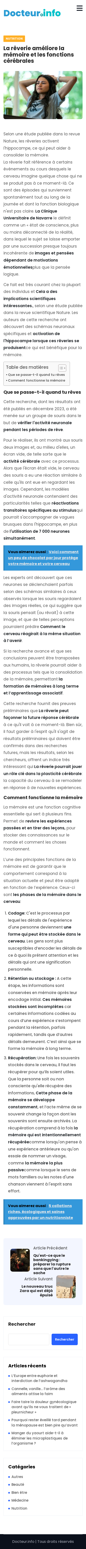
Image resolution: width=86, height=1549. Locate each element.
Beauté (17, 1484)
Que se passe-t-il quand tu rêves (36, 374)
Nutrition (14, 39)
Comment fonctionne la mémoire (36, 380)
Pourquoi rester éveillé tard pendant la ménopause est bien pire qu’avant (44, 1423)
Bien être (19, 1492)
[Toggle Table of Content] (60, 368)
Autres (17, 1476)
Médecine (19, 1500)
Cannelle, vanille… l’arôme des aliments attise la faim (38, 1391)
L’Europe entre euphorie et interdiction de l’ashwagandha (39, 1378)
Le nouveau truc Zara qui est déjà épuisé (36, 1291)
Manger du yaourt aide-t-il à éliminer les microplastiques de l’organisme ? (39, 1438)
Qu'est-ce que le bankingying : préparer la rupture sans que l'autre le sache (52, 1264)
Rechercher (22, 1324)
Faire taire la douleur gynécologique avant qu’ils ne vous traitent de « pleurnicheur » (43, 1407)
